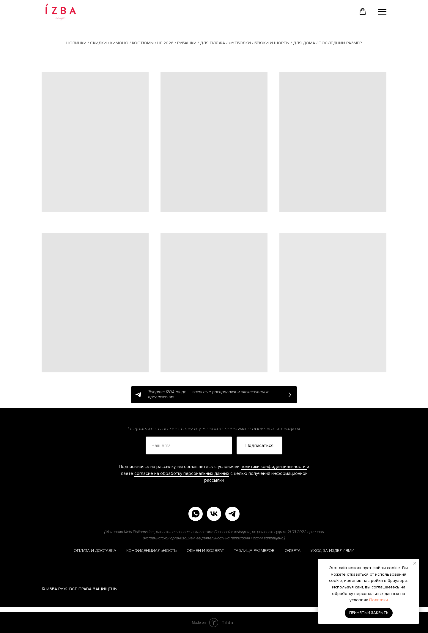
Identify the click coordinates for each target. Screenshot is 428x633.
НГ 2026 (165, 42)
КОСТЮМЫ (143, 42)
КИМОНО (119, 42)
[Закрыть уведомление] (415, 563)
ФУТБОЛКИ (240, 42)
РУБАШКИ (186, 42)
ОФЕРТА (292, 550)
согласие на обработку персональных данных (181, 473)
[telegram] (232, 514)
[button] (362, 11)
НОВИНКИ (76, 42)
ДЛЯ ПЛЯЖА (212, 42)
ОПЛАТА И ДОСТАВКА (95, 550)
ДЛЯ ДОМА (304, 42)
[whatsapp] (195, 514)
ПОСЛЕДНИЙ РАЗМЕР (340, 42)
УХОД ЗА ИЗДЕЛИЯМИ (332, 550)
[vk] (214, 514)
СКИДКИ (98, 42)
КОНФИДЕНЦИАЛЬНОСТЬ (151, 550)
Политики (378, 599)
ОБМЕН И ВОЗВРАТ (205, 550)
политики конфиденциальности (274, 466)
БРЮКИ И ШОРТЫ (271, 42)
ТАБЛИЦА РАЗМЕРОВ (254, 550)
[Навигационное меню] (382, 12)
